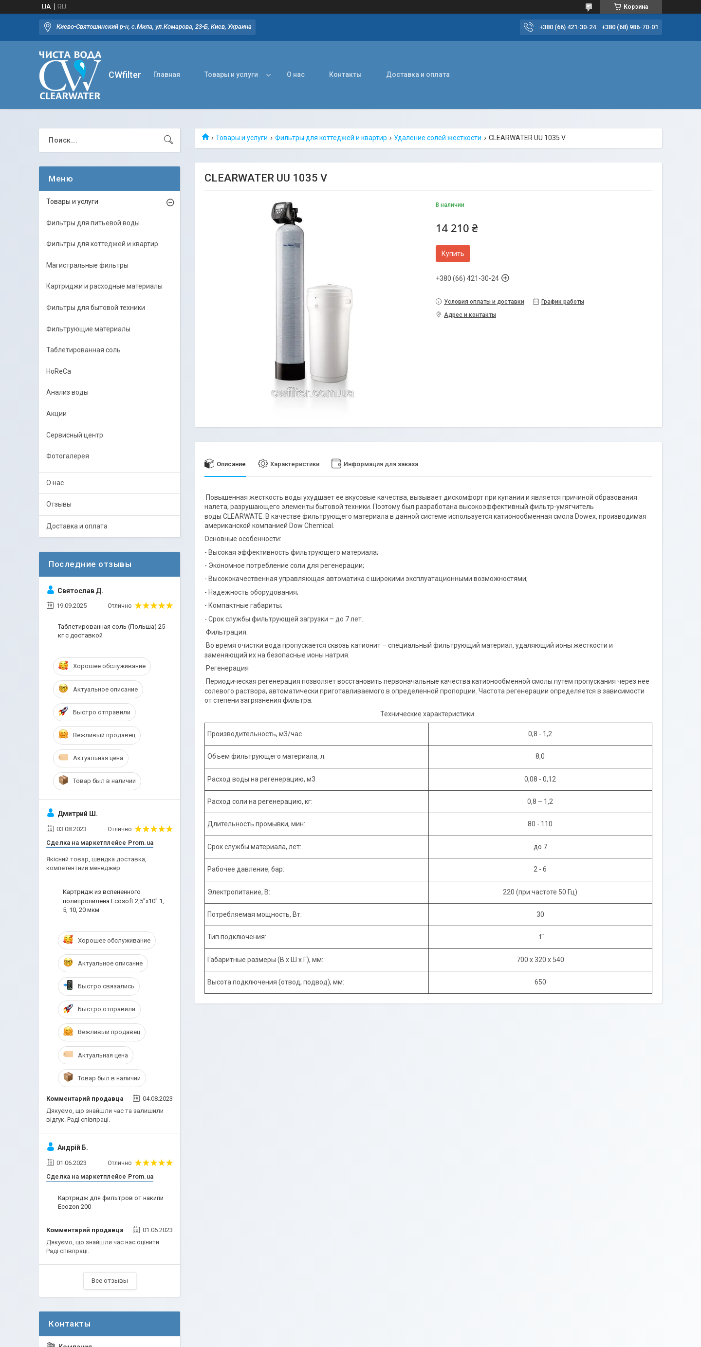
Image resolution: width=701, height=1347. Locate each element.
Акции (56, 414)
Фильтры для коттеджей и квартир (331, 138)
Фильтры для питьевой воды (93, 223)
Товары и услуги (231, 74)
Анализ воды (67, 392)
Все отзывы (110, 1280)
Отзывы (59, 504)
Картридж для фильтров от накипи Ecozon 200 (111, 1202)
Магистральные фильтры (87, 265)
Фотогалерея (67, 456)
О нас (296, 74)
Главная (166, 74)
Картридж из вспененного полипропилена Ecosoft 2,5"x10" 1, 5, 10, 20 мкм (113, 900)
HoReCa (58, 371)
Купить (453, 253)
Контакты (345, 74)
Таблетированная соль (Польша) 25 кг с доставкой (111, 631)
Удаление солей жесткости (437, 138)
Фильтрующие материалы (88, 329)
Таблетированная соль (83, 350)
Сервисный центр (74, 435)
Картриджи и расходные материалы (104, 286)
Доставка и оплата (418, 74)
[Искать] (168, 140)
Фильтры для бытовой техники (95, 307)
